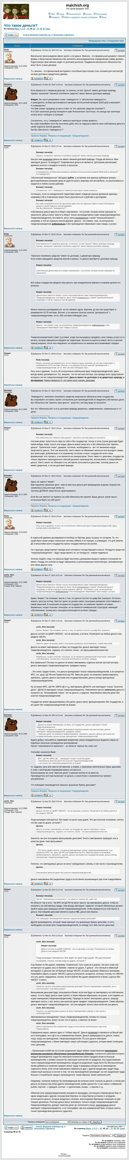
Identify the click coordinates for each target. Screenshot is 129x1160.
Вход (102, 17)
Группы (87, 14)
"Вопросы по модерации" (59, 136)
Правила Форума (39, 136)
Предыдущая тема (97, 41)
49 (34, 29)
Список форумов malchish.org (36, 35)
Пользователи (73, 14)
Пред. (17, 29)
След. (48, 29)
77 (38, 29)
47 (28, 29)
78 (41, 29)
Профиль (54, 17)
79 (44, 29)
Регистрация (100, 14)
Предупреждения (80, 136)
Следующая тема (116, 41)
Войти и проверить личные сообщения (79, 17)
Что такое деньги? (20, 25)
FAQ (51, 14)
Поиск (60, 14)
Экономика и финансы (63, 35)
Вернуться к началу (13, 79)
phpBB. (68, 1156)
